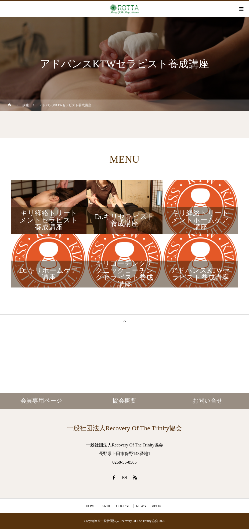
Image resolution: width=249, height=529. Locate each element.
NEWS (141, 506)
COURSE (123, 506)
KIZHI (106, 506)
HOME (91, 506)
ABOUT (157, 506)
